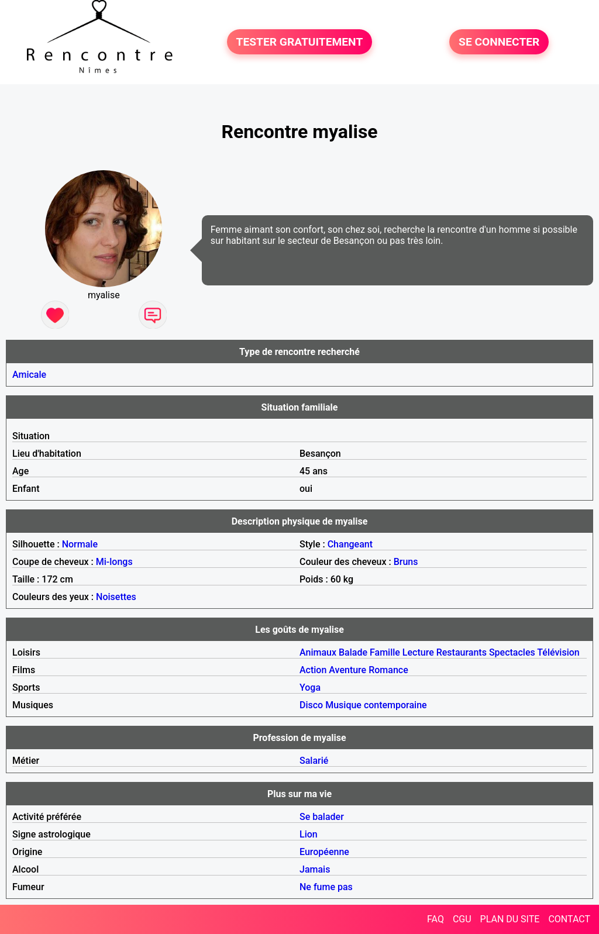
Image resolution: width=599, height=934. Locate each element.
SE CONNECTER (499, 42)
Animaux (318, 652)
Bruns (406, 561)
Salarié (314, 760)
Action (313, 669)
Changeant (350, 544)
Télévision (558, 652)
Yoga (310, 687)
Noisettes (116, 596)
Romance (388, 669)
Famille (385, 652)
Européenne (324, 851)
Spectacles (512, 652)
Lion (309, 834)
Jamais (315, 869)
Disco (311, 705)
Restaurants (461, 652)
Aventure (347, 669)
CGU (462, 919)
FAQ (435, 919)
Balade (353, 652)
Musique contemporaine (376, 705)
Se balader (322, 816)
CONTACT (569, 919)
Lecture (418, 652)
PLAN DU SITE (510, 919)
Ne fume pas (326, 886)
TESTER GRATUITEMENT (299, 42)
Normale (80, 544)
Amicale (29, 374)
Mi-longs (114, 561)
